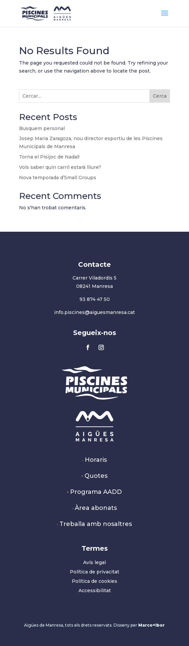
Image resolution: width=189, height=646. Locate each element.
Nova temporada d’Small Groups (57, 178)
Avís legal (94, 562)
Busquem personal (42, 128)
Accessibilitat (94, 590)
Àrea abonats (96, 508)
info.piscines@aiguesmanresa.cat (94, 312)
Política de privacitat (94, 572)
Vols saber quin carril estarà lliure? (60, 167)
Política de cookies (94, 581)
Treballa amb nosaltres (95, 524)
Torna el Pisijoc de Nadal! (49, 157)
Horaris (96, 459)
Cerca (160, 96)
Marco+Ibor (151, 625)
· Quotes (94, 475)
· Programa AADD (94, 492)
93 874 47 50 (94, 299)
